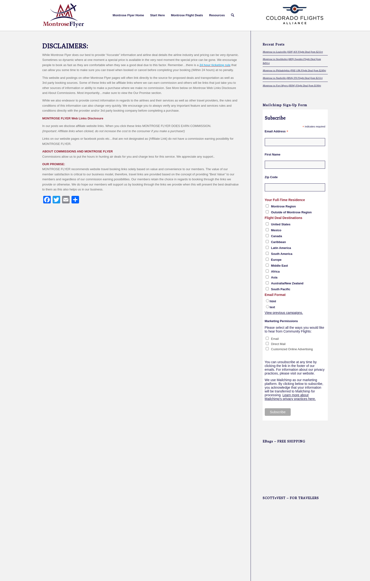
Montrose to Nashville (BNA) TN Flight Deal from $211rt (293, 77)
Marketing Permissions (281, 321)
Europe (276, 259)
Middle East (279, 265)
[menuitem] (128, 15)
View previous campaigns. (284, 313)
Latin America (281, 248)
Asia (274, 277)
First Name (273, 154)
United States (280, 224)
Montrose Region (283, 206)
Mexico (276, 230)
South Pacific (280, 289)
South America (281, 254)
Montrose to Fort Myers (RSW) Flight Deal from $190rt (292, 85)
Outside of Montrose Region (291, 212)
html (273, 301)
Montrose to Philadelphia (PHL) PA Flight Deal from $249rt (294, 70)
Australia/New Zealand (287, 283)
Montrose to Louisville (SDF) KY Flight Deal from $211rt (293, 51)
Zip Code (271, 177)
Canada (276, 236)
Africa (275, 271)
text (272, 307)
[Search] (232, 15)
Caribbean (278, 242)
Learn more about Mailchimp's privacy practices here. (290, 397)
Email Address (276, 132)
